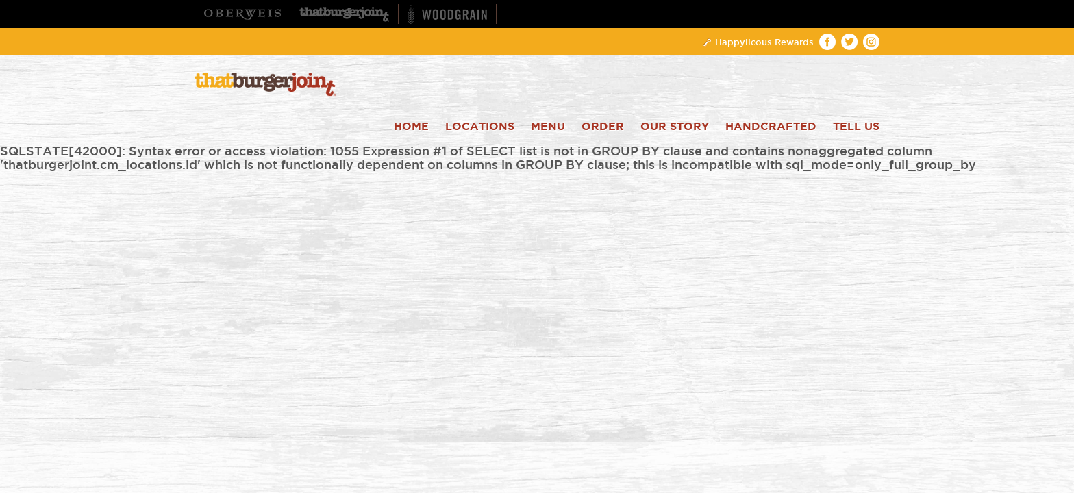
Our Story (674, 127)
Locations (479, 127)
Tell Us (856, 127)
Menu (548, 127)
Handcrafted (770, 127)
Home (411, 127)
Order (603, 127)
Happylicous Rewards (757, 42)
